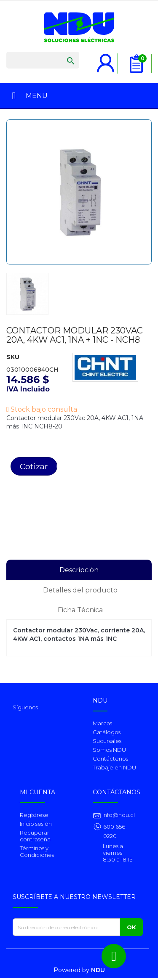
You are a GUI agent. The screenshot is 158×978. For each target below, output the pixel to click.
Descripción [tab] (79, 570)
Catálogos (107, 732)
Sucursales (107, 740)
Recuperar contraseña (35, 836)
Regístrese (34, 814)
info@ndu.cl (118, 814)
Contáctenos (110, 758)
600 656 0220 (114, 831)
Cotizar (34, 466)
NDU (98, 970)
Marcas (102, 723)
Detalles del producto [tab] (80, 590)
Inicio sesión (36, 823)
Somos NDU (109, 749)
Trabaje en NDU (114, 767)
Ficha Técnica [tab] (80, 610)
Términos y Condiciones (37, 851)
